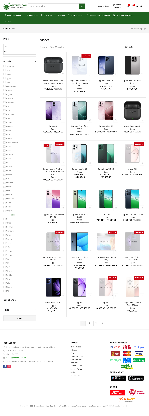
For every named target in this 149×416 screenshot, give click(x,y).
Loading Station (75, 15)
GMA (8, 134)
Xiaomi (9, 287)
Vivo (8, 279)
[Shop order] (135, 46)
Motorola (10, 199)
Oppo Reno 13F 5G (53, 309)
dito (8, 110)
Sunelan (9, 239)
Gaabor (9, 126)
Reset (19, 318)
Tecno (9, 255)
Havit (8, 150)
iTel (7, 179)
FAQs (73, 379)
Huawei (9, 167)
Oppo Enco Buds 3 (132, 128)
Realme (9, 227)
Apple (8, 78)
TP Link (9, 271)
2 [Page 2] (89, 330)
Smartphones (31, 15)
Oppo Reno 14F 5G (106, 172)
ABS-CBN (10, 66)
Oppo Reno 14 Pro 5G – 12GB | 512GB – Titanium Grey (53, 175)
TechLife (10, 251)
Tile (7, 259)
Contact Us (75, 382)
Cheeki (9, 90)
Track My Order (77, 363)
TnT (8, 267)
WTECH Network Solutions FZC (117, 413)
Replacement (76, 366)
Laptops (60, 15)
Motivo (9, 195)
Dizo (8, 118)
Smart (9, 235)
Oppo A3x (106, 309)
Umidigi (9, 275)
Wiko (8, 283)
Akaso (8, 74)
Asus (8, 82)
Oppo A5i (132, 172)
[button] (136, 6)
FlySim (8, 21)
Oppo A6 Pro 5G (106, 128)
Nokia (8, 207)
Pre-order (46, 15)
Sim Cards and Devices (123, 15)
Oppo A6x (53, 128)
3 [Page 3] (96, 330)
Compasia (10, 102)
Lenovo (9, 187)
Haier (8, 146)
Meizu (8, 191)
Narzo (8, 203)
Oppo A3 (80, 309)
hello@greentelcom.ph (16, 365)
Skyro (73, 360)
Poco (8, 219)
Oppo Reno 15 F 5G (106, 81)
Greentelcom (12, 142)
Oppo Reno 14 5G (79, 172)
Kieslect (9, 183)
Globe (8, 130)
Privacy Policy (76, 376)
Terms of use (76, 373)
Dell (7, 106)
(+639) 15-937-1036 (14, 358)
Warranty (74, 370)
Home (6, 28)
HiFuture (9, 154)
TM (7, 263)
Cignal (9, 94)
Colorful (9, 98)
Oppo (53, 87)
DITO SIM (10, 114)
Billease (74, 357)
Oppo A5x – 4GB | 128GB (132, 218)
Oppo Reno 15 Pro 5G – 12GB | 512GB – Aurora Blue (79, 84)
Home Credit (76, 354)
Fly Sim (9, 122)
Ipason (9, 175)
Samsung (10, 231)
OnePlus (9, 211)
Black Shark (11, 86)
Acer (8, 70)
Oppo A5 (106, 218)
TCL (7, 247)
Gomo (9, 138)
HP (7, 163)
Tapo (8, 243)
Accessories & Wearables (98, 15)
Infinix (8, 171)
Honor (8, 159)
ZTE (7, 291)
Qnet (8, 223)
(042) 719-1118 (12, 361)
